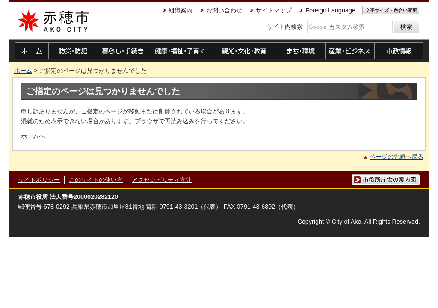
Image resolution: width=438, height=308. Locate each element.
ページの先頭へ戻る (396, 156)
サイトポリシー (39, 179)
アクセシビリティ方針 (162, 179)
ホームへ (33, 136)
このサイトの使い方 (96, 179)
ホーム (23, 70)
